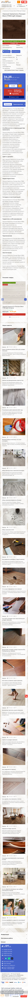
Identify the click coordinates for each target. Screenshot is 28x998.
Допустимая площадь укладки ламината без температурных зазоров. (13, 650)
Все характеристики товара (14, 70)
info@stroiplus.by (7, 955)
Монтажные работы (14, 938)
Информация (14, 934)
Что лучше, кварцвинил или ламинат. (12, 589)
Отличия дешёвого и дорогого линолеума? (13, 920)
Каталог (14, 942)
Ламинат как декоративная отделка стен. (13, 380)
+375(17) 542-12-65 (7, 953)
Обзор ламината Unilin (8, 529)
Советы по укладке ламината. (9, 739)
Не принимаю (16, 996)
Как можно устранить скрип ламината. (12, 680)
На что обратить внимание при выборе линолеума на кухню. (12, 890)
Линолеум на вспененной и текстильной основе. (13, 859)
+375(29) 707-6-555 (6, 6)
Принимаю (23, 996)
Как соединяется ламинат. (9, 769)
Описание (8, 104)
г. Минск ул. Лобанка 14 (9, 965)
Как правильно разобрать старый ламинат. (13, 559)
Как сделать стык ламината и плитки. (11, 799)
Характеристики (18, 104)
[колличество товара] (13, 85)
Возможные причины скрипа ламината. (12, 710)
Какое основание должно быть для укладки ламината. (13, 350)
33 (17, 59)
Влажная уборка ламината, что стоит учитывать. (11, 440)
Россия (18, 65)
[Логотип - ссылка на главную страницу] (6, 946)
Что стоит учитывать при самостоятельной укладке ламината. (13, 619)
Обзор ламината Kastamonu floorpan (11, 500)
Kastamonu (19, 47)
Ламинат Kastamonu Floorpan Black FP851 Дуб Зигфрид (13, 307)
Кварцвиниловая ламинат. (9, 828)
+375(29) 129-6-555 (6, 5)
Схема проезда (7, 963)
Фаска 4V (19, 55)
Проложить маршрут (8, 961)
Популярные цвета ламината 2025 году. (12, 410)
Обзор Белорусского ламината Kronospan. (13, 470)
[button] (2, 299)
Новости (4, 347)
